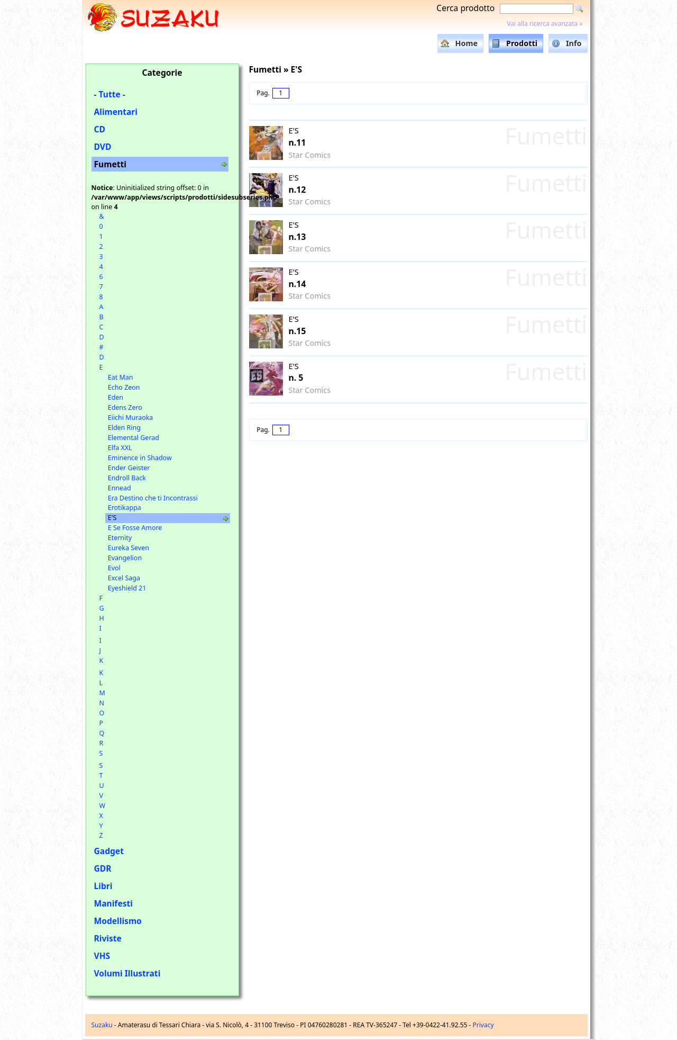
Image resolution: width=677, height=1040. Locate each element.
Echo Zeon (124, 387)
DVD (103, 147)
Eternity (120, 537)
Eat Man (120, 377)
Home (466, 43)
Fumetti (110, 164)
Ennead (119, 487)
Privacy (483, 1024)
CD (99, 129)
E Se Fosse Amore (135, 527)
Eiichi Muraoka (130, 417)
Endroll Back (127, 477)
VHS (102, 956)
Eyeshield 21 (127, 588)
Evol (114, 567)
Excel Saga (124, 577)
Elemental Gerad (133, 437)
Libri (103, 886)
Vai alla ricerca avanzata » (544, 23)
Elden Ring (124, 427)
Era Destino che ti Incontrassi (153, 498)
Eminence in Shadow (140, 457)
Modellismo (118, 921)
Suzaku (102, 1024)
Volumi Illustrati (127, 973)
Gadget (109, 851)
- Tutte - (109, 94)
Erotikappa (124, 507)
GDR (103, 868)
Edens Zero (125, 407)
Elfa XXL (120, 447)
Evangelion (125, 557)
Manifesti (113, 903)
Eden (115, 397)
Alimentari (116, 112)
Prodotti (521, 43)
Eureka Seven (128, 547)
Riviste (108, 938)
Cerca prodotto (465, 8)
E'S (112, 517)
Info (574, 43)
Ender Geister (129, 467)
